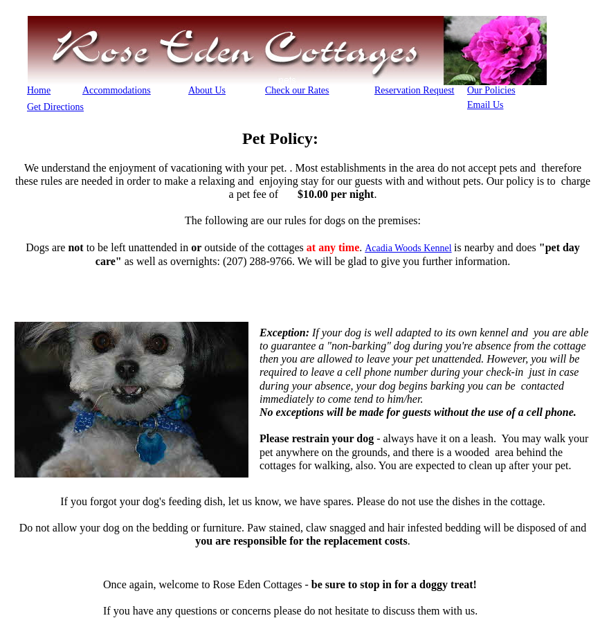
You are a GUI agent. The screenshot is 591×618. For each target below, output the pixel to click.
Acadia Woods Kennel (408, 248)
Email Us (485, 105)
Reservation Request (414, 90)
